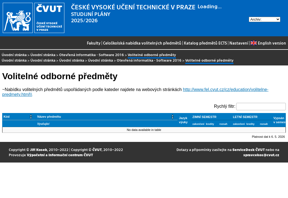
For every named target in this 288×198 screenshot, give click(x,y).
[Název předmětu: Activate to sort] (107, 116)
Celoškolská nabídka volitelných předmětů (142, 42)
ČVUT (97, 149)
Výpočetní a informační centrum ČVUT (60, 155)
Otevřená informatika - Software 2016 (91, 55)
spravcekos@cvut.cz (261, 155)
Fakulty (94, 42)
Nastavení (238, 42)
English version (268, 42)
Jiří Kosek (38, 149)
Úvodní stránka (14, 55)
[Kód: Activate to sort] (19, 116)
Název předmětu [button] (49, 116)
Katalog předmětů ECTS (205, 42)
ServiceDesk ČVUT (248, 149)
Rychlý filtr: (224, 106)
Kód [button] (7, 116)
